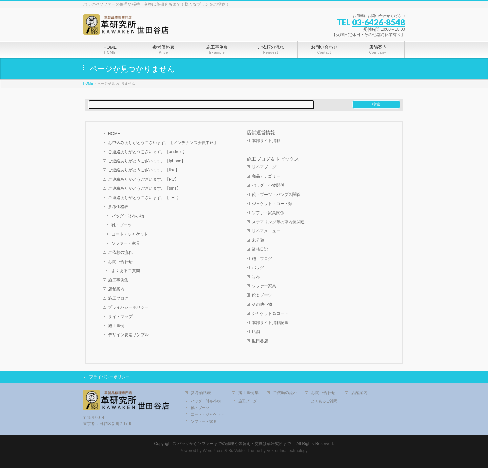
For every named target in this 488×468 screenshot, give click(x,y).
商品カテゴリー (266, 176)
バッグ (258, 267)
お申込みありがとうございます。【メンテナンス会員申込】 (163, 142)
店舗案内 (116, 289)
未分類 (258, 240)
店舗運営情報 (261, 132)
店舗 (256, 331)
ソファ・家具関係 (268, 212)
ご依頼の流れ (120, 252)
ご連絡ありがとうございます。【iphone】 (146, 161)
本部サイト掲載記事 (270, 322)
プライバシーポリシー (128, 307)
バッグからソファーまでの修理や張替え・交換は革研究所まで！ (236, 443)
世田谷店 (260, 341)
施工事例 (116, 325)
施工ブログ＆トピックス (273, 159)
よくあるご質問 (125, 270)
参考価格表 (118, 206)
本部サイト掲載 (266, 140)
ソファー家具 (264, 286)
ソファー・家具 (125, 243)
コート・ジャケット (129, 234)
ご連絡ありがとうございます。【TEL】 (144, 197)
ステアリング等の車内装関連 (278, 222)
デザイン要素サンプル (128, 334)
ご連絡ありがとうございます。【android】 (147, 151)
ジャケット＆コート (270, 313)
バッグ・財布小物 (127, 215)
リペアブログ (264, 167)
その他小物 (262, 304)
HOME (114, 133)
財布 (256, 276)
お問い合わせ (120, 261)
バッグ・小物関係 (268, 185)
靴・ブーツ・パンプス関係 (276, 194)
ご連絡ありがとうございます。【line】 (144, 170)
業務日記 (260, 249)
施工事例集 (118, 280)
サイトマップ (120, 316)
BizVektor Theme (244, 450)
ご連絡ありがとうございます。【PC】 (143, 179)
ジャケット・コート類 (272, 203)
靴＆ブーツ (262, 295)
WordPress (213, 450)
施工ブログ (118, 298)
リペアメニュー (266, 231)
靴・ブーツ (121, 225)
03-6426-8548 (378, 22)
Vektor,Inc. (276, 450)
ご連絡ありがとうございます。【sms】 (144, 188)
